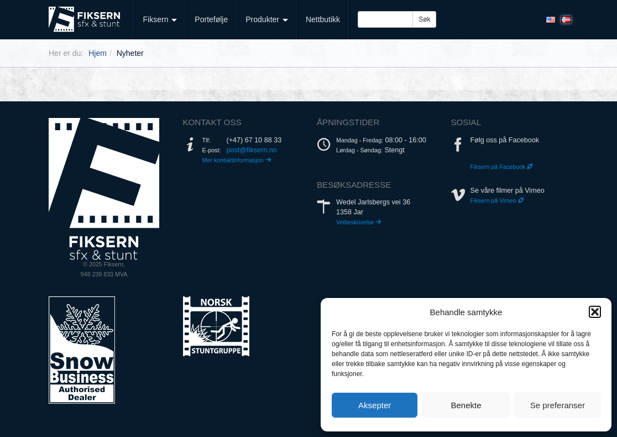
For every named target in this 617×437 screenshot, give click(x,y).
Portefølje (211, 19)
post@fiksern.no (252, 150)
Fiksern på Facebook (502, 166)
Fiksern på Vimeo (497, 200)
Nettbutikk (323, 19)
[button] (594, 311)
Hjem (97, 53)
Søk (424, 19)
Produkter (266, 19)
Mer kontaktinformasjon (236, 160)
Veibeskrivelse (358, 222)
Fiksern (160, 19)
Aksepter (374, 405)
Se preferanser (557, 405)
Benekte (466, 405)
